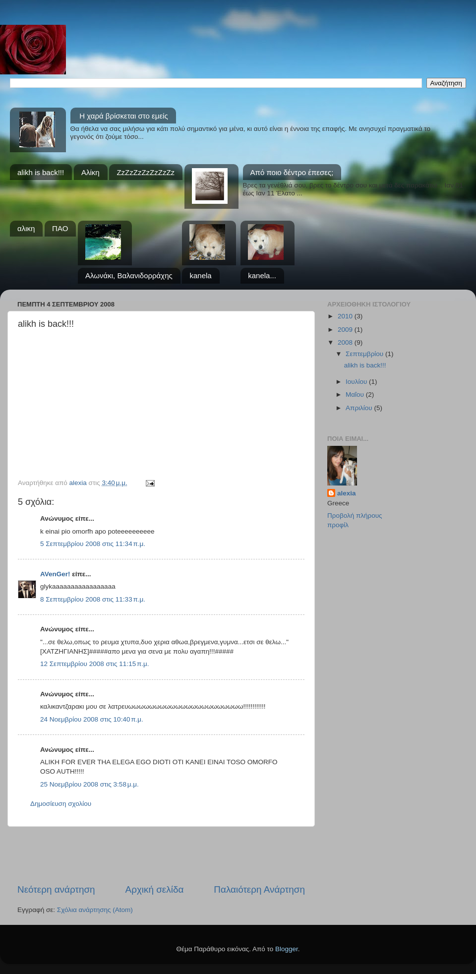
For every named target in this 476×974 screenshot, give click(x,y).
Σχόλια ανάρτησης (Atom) (95, 909)
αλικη (26, 228)
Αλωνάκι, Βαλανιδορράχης (129, 275)
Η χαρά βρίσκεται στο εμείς (123, 116)
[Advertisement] (161, 855)
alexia (346, 493)
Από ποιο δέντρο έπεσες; (292, 172)
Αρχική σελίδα (154, 889)
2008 (346, 342)
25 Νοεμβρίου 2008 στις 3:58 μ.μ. (89, 784)
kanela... (262, 275)
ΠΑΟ (60, 228)
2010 (346, 316)
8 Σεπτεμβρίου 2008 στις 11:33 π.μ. (92, 599)
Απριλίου (360, 408)
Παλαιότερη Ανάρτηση (259, 889)
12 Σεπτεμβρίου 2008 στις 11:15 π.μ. (94, 664)
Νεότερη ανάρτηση (56, 889)
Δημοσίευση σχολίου (60, 803)
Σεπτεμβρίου (365, 354)
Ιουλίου (357, 381)
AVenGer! (55, 574)
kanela (200, 275)
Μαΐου (356, 394)
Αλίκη (90, 172)
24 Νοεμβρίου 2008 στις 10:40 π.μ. (91, 719)
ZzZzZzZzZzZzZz (146, 172)
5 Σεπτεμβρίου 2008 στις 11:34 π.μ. (92, 544)
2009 (346, 329)
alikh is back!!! (40, 172)
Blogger (286, 949)
